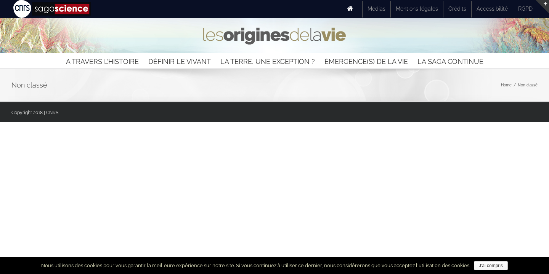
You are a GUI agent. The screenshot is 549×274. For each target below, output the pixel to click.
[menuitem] (352, 9)
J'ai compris (491, 265)
